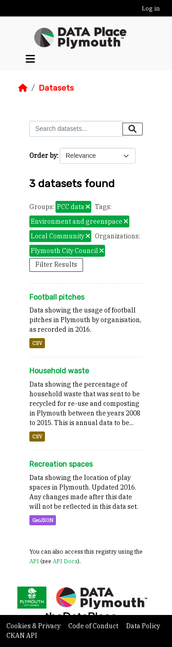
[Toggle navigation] (30, 59)
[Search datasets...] (76, 129)
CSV (37, 343)
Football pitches (56, 297)
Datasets (56, 87)
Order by (43, 155)
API (34, 561)
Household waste (59, 371)
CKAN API (21, 635)
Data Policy (143, 626)
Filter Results (56, 264)
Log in (151, 8)
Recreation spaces (61, 464)
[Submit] (132, 129)
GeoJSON (42, 520)
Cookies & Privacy (34, 626)
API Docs (65, 561)
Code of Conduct (94, 626)
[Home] (23, 87)
